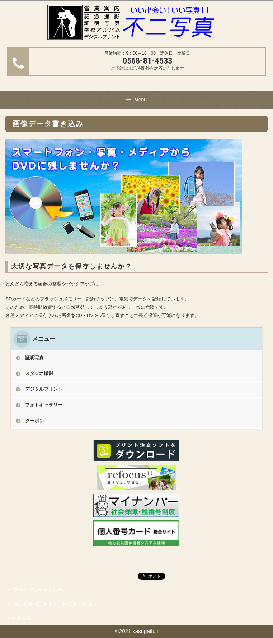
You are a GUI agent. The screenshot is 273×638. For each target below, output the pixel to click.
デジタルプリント (43, 389)
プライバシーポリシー (38, 590)
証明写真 (34, 358)
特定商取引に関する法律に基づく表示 (55, 604)
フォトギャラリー (43, 405)
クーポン (34, 420)
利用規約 (23, 618)
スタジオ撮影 (39, 373)
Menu (140, 99)
